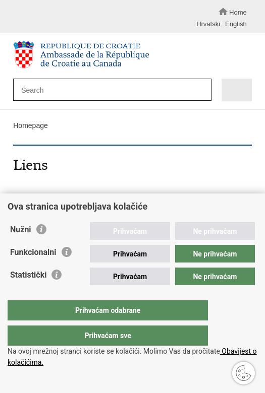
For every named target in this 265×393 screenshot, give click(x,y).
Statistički (28, 295)
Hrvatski (208, 24)
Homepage (30, 125)
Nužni (20, 249)
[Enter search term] (106, 90)
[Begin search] (201, 90)
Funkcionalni (33, 272)
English (236, 24)
